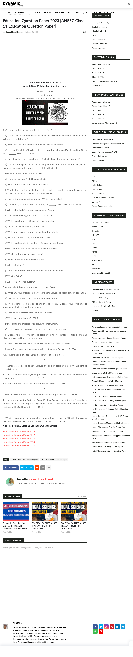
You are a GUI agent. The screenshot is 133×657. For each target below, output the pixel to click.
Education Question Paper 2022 (19, 438)
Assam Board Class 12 (101, 106)
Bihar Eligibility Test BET (102, 273)
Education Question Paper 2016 (19, 431)
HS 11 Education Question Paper (54, 459)
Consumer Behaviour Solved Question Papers (110, 368)
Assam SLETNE (98, 227)
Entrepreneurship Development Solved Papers (110, 377)
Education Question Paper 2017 (19, 435)
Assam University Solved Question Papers (109, 338)
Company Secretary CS (101, 147)
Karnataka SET (98, 268)
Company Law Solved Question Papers (107, 357)
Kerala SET (96, 248)
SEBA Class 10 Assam (101, 64)
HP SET (95, 256)
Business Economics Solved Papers (106, 342)
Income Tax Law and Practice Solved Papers (109, 427)
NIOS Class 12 (98, 118)
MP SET (95, 252)
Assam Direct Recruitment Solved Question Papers (109, 332)
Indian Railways (98, 185)
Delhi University (98, 39)
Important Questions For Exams (104, 306)
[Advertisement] (45, 57)
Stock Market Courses (101, 156)
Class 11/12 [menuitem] (81, 12)
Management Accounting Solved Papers (108, 431)
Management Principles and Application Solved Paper (111, 437)
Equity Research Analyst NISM (104, 152)
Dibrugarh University (100, 23)
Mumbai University (99, 31)
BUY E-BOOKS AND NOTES (103, 293)
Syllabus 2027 (97, 85)
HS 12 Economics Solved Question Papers (109, 401)
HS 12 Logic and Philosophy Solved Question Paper (110, 410)
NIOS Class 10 (98, 73)
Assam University (99, 48)
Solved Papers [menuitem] (63, 12)
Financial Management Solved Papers (107, 381)
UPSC (94, 177)
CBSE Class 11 (98, 110)
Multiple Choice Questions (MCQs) (106, 289)
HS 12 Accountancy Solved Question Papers (109, 385)
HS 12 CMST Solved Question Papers (107, 396)
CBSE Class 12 (98, 114)
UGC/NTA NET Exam (101, 223)
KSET (94, 239)
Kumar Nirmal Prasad (41, 479)
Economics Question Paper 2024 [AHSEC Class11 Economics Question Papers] (15, 526)
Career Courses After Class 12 (104, 123)
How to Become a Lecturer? (103, 198)
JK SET (95, 264)
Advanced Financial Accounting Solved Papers (110, 327)
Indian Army (97, 189)
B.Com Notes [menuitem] (22, 12)
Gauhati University (99, 27)
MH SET (95, 235)
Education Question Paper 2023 (19, 442)
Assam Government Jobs (102, 206)
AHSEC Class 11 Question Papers (21, 15)
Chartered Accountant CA (102, 139)
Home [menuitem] (8, 12)
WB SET (95, 243)
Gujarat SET (97, 231)
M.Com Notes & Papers (101, 302)
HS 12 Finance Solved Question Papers (107, 405)
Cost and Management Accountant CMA (108, 143)
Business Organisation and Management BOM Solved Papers (110, 351)
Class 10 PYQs (98, 77)
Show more (82, 496)
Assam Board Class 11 (101, 102)
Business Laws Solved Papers (103, 346)
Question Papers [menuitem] (42, 12)
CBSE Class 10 (98, 69)
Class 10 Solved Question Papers (105, 81)
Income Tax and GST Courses (103, 160)
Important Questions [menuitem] (102, 12)
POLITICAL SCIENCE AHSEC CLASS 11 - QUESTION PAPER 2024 (73, 526)
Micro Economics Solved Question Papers (108, 442)
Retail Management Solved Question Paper (109, 451)
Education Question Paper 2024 (19, 445)
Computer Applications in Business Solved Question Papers (109, 363)
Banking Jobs (97, 202)
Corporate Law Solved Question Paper (107, 373)
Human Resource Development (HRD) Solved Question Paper (110, 417)
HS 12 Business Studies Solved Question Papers (108, 390)
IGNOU (95, 35)
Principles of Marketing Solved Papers (107, 447)
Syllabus (95, 310)
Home (5, 15)
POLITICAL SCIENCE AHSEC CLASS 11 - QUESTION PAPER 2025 (44, 526)
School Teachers (98, 193)
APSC (94, 181)
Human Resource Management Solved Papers (110, 423)
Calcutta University (99, 44)
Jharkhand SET (98, 260)
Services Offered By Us (101, 298)
